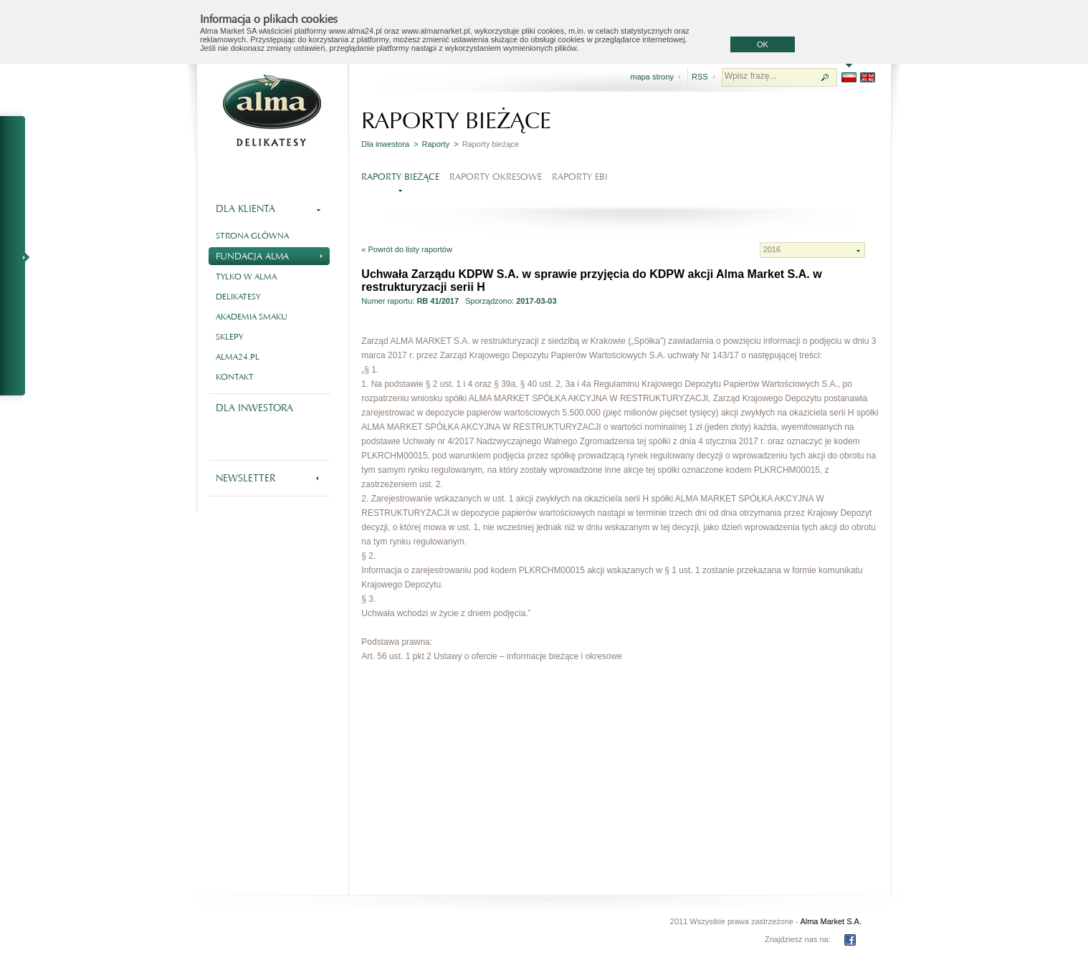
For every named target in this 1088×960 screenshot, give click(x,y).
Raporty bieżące (400, 177)
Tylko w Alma (246, 276)
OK (762, 44)
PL (848, 77)
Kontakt (235, 377)
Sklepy (229, 336)
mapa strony (652, 76)
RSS (700, 76)
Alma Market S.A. (831, 921)
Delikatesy (238, 296)
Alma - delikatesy (272, 110)
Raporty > (440, 144)
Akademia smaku (251, 316)
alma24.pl (237, 357)
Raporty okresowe (495, 177)
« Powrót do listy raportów (406, 249)
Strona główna (252, 235)
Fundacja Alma (269, 254)
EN (867, 77)
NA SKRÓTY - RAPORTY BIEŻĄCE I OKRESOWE (18, 256)
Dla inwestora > (389, 144)
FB (850, 940)
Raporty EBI (580, 177)
